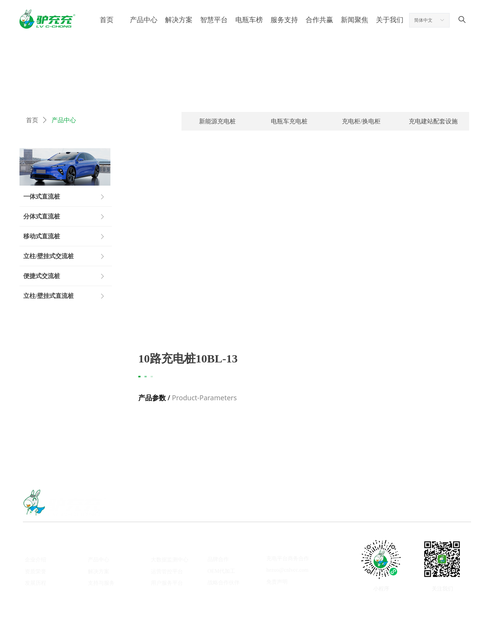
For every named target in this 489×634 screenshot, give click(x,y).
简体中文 (423, 20)
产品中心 (64, 120)
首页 (32, 120)
